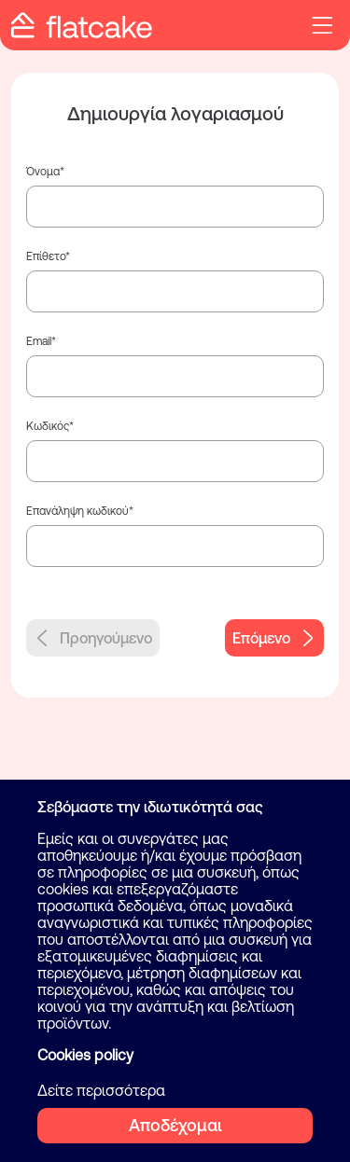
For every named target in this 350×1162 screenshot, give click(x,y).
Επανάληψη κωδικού (77, 511)
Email (38, 341)
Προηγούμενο (93, 638)
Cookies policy (85, 1054)
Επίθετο (45, 256)
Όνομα (43, 171)
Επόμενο (274, 638)
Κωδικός (47, 426)
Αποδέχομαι (175, 1125)
